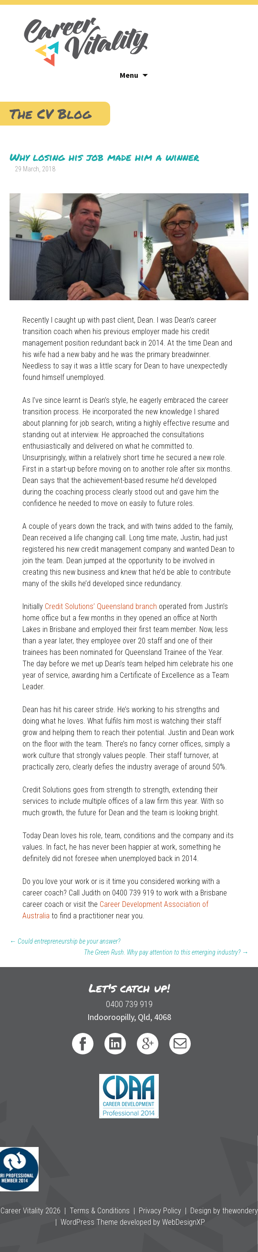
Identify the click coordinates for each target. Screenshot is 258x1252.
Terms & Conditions (100, 1210)
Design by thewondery (224, 1210)
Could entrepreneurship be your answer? (65, 941)
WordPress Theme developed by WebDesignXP (133, 1222)
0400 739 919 (129, 1004)
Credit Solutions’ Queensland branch (101, 606)
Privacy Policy (160, 1210)
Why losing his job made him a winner (104, 157)
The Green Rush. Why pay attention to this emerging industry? (166, 952)
